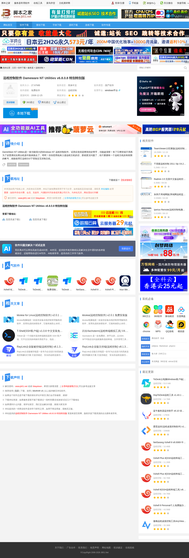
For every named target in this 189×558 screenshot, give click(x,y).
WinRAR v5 (38, 391)
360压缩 (163, 361)
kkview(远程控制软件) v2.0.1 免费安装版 (104, 315)
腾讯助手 (155, 338)
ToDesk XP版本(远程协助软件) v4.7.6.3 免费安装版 (67, 283)
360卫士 (146, 311)
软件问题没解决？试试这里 (30, 245)
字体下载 (57, 25)
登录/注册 (119, 3)
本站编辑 (105, 189)
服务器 (30, 68)
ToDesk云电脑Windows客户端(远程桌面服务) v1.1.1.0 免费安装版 (169, 379)
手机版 (135, 3)
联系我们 (82, 547)
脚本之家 (5, 3)
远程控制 (39, 68)
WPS (158, 326)
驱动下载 (40, 25)
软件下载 (24, 25)
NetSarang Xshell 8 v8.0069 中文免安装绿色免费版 (169, 442)
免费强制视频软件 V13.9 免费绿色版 (52, 283)
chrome (146, 326)
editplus (155, 346)
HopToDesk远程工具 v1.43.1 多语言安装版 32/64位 (169, 395)
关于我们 (59, 547)
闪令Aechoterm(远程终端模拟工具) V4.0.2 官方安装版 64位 (105, 331)
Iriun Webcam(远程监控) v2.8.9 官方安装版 (125, 283)
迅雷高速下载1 (13, 219)
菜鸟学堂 (50, 3)
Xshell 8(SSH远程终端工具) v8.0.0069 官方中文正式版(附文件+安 (169, 489)
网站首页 (7, 25)
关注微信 (168, 3)
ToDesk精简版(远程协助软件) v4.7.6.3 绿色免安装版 (23, 283)
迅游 (162, 338)
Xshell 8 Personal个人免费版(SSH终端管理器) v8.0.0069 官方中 (169, 505)
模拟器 (181, 326)
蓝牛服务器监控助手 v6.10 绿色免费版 (169, 411)
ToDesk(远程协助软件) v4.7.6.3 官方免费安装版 (38, 283)
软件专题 (106, 25)
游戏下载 (89, 25)
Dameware (23, 164)
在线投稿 (129, 547)
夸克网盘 (155, 361)
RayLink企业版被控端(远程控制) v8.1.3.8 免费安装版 (40, 346)
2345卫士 (162, 354)
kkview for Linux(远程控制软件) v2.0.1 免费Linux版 (40, 315)
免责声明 (94, 547)
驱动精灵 (169, 311)
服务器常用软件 (22, 3)
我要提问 (126, 248)
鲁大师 (154, 354)
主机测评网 (64, 3)
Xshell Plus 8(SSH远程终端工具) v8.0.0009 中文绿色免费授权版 (169, 458)
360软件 (158, 311)
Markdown (163, 346)
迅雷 (17, 391)
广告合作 (71, 547)
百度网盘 (181, 311)
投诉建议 (118, 547)
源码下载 (73, 25)
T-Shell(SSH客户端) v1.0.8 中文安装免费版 (40, 331)
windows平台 (111, 90)
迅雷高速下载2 (40, 219)
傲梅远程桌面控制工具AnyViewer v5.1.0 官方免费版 (169, 521)
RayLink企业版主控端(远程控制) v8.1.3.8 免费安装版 (105, 346)
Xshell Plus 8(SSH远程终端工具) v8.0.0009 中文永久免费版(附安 (169, 474)
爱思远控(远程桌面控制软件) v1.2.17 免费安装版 (169, 426)
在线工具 (38, 3)
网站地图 (106, 547)
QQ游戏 (169, 326)
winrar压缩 (172, 361)
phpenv (172, 346)
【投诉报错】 (126, 180)
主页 (14, 68)
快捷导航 (183, 3)
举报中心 (151, 3)
